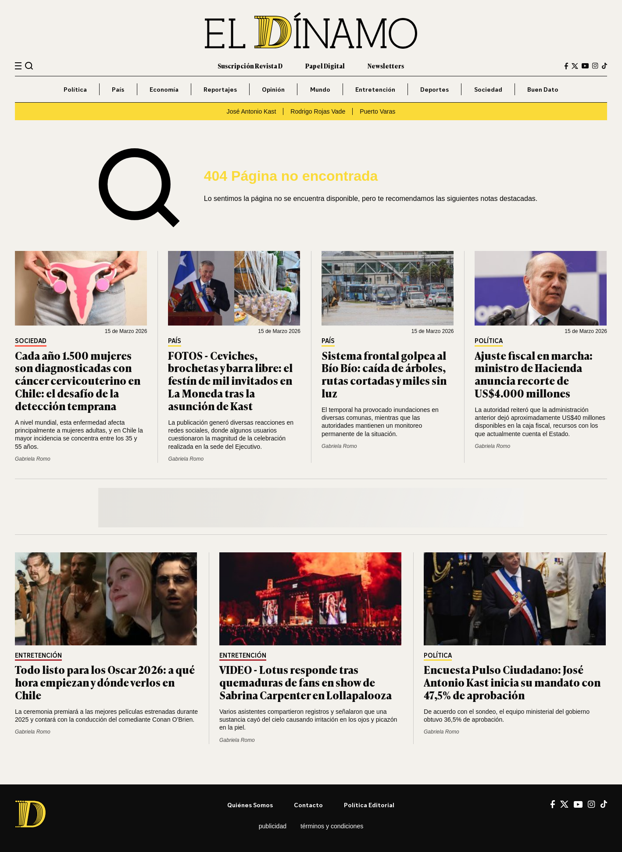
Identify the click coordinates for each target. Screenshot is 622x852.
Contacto (308, 805)
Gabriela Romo (32, 459)
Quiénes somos (250, 805)
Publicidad (272, 826)
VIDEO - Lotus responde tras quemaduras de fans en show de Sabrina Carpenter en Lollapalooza (305, 682)
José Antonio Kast (251, 111)
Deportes (434, 89)
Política (75, 89)
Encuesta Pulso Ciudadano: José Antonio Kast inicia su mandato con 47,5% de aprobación (512, 682)
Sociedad (488, 89)
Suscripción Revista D (250, 65)
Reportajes (220, 89)
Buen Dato (542, 89)
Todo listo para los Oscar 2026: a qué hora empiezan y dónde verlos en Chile (105, 682)
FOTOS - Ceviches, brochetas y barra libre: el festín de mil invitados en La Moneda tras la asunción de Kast (230, 380)
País (118, 89)
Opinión (273, 89)
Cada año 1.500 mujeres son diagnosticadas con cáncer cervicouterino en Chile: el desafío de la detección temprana (77, 380)
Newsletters (386, 65)
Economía (164, 89)
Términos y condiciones (331, 826)
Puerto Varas (377, 111)
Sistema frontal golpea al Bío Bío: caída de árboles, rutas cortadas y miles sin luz (384, 374)
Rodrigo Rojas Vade (317, 111)
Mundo (320, 89)
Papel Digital (325, 65)
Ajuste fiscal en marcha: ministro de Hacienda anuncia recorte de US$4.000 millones (534, 374)
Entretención (375, 89)
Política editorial (369, 805)
